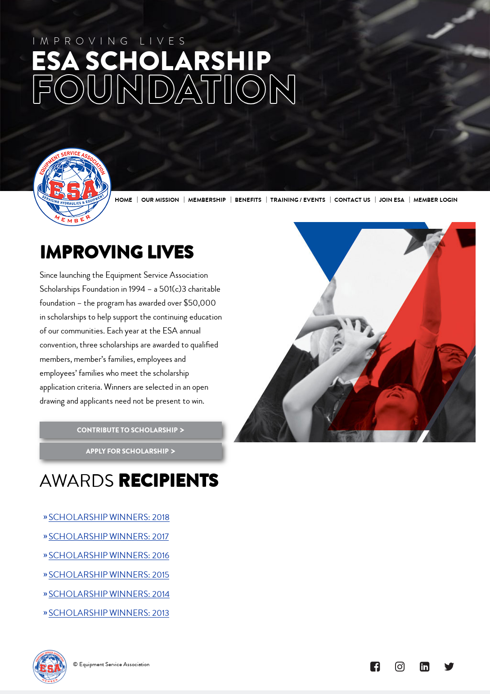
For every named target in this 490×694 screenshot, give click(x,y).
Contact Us (352, 200)
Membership (207, 200)
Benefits (248, 200)
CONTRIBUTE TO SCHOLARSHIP (127, 430)
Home (123, 200)
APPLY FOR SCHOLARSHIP (127, 451)
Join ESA (392, 200)
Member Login (436, 200)
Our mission (160, 200)
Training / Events (297, 200)
